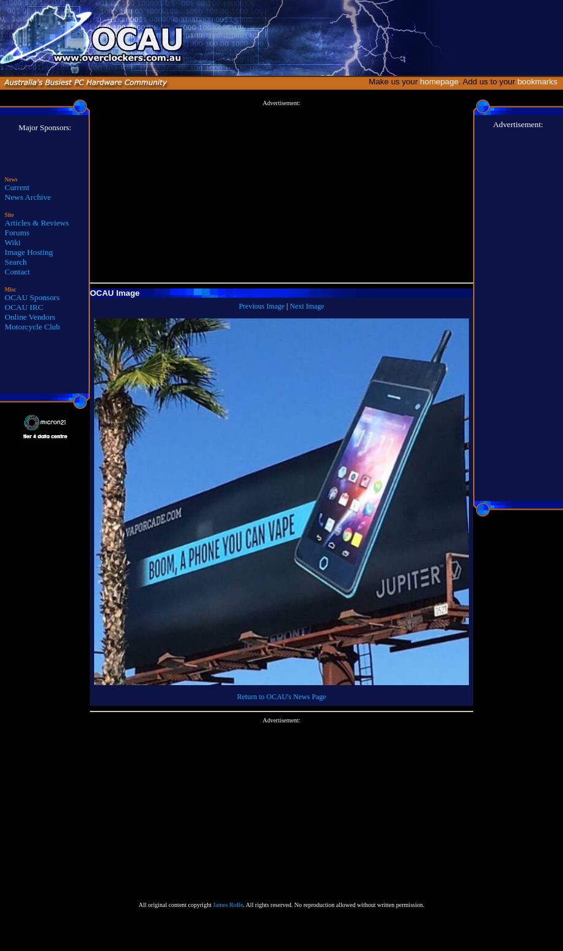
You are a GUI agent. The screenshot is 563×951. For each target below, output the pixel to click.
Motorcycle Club (33, 326)
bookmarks (539, 81)
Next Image (307, 306)
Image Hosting (29, 252)
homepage (439, 81)
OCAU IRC (24, 307)
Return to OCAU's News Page (281, 696)
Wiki (13, 242)
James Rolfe (228, 904)
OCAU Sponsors (32, 297)
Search (16, 261)
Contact (17, 271)
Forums (17, 232)
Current (17, 187)
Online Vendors (30, 316)
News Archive (28, 197)
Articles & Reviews (37, 222)
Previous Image (262, 306)
